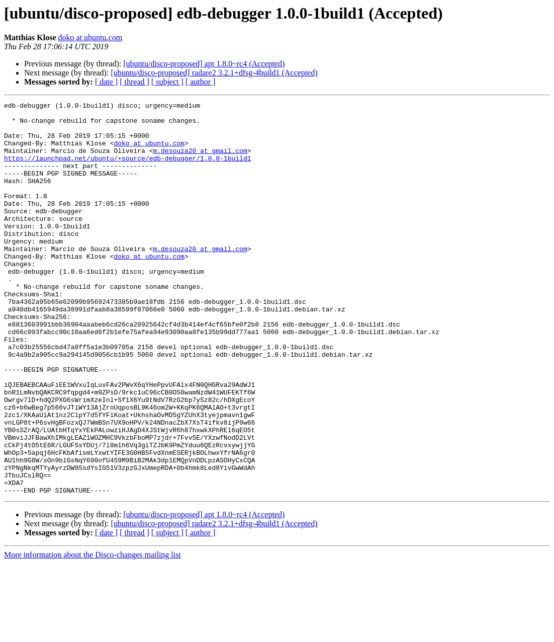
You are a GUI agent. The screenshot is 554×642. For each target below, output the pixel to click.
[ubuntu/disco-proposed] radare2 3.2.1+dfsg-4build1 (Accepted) (214, 72)
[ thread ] (134, 81)
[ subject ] (167, 81)
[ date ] (106, 81)
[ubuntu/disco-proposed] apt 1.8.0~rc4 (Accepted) (204, 63)
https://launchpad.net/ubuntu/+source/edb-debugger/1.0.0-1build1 (127, 170)
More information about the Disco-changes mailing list (92, 633)
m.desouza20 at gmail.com (200, 161)
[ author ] (201, 81)
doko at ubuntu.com (90, 37)
